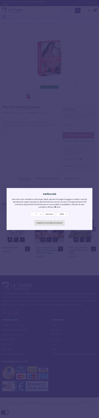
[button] (37, 214)
